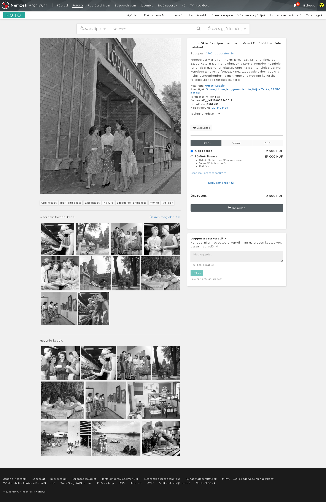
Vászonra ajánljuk (251, 15)
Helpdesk (136, 483)
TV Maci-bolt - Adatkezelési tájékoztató (29, 483)
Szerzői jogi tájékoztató (75, 483)
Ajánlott (133, 15)
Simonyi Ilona (215, 89)
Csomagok (314, 15)
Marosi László (215, 85)
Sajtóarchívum (125, 5)
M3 (184, 5)
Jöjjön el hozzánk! (15, 478)
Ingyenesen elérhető (285, 15)
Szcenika (146, 5)
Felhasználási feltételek (201, 478)
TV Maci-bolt (199, 5)
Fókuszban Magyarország (164, 15)
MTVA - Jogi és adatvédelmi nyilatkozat (248, 478)
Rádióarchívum (99, 5)
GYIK (151, 483)
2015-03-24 (220, 107)
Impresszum (58, 478)
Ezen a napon (222, 15)
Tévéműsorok (167, 5)
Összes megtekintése (165, 217)
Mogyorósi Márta (238, 89)
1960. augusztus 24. (220, 53)
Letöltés (206, 143)
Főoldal (62, 5)
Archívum (24, 5)
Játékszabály (105, 483)
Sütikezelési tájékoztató (174, 483)
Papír (267, 143)
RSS (122, 483)
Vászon (236, 143)
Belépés (309, 5)
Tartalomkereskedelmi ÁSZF (120, 478)
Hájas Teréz (260, 89)
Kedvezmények (221, 182)
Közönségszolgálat (84, 478)
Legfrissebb (198, 15)
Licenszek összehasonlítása (209, 172)
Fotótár (77, 5)
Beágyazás (201, 127)
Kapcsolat (38, 478)
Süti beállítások (206, 483)
